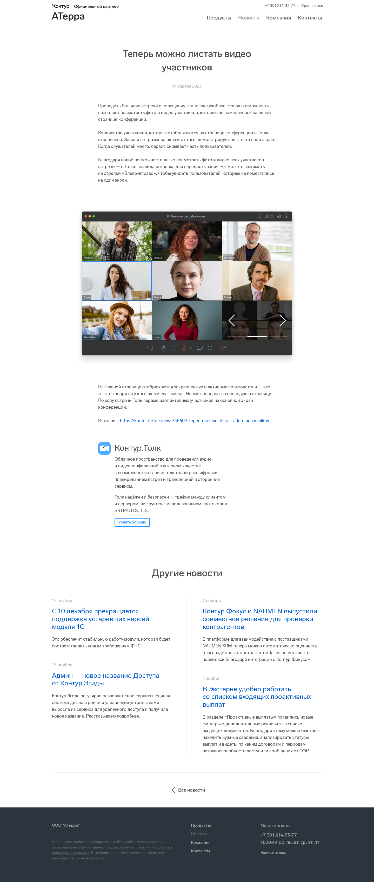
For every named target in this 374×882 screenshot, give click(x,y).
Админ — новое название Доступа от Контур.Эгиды (105, 679)
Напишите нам (273, 853)
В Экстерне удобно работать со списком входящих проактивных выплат (257, 697)
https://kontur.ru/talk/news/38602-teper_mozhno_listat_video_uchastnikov (194, 420)
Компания (278, 18)
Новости (248, 18)
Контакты (310, 18)
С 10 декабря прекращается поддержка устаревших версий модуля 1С (100, 619)
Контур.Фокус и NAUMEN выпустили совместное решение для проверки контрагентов (260, 619)
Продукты (219, 18)
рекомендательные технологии (78, 858)
